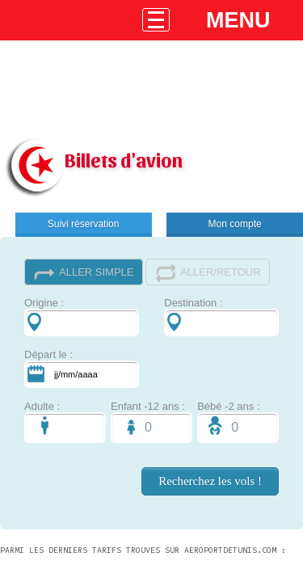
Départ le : (81, 368)
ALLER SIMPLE (83, 273)
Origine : (81, 316)
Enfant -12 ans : (151, 421)
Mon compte (235, 224)
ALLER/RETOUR (207, 273)
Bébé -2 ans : (238, 421)
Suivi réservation (84, 224)
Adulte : (65, 421)
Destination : (221, 316)
